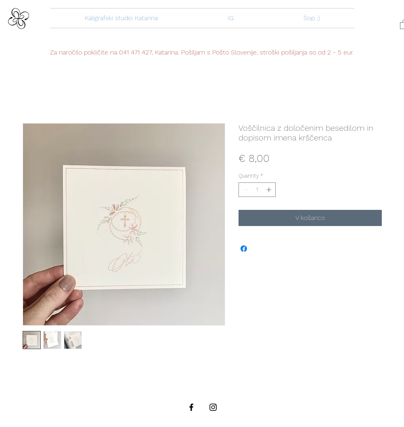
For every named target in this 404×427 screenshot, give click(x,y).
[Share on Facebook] (244, 248)
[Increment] (269, 190)
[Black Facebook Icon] (191, 407)
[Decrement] (244, 190)
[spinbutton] (257, 190)
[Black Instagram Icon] (213, 407)
